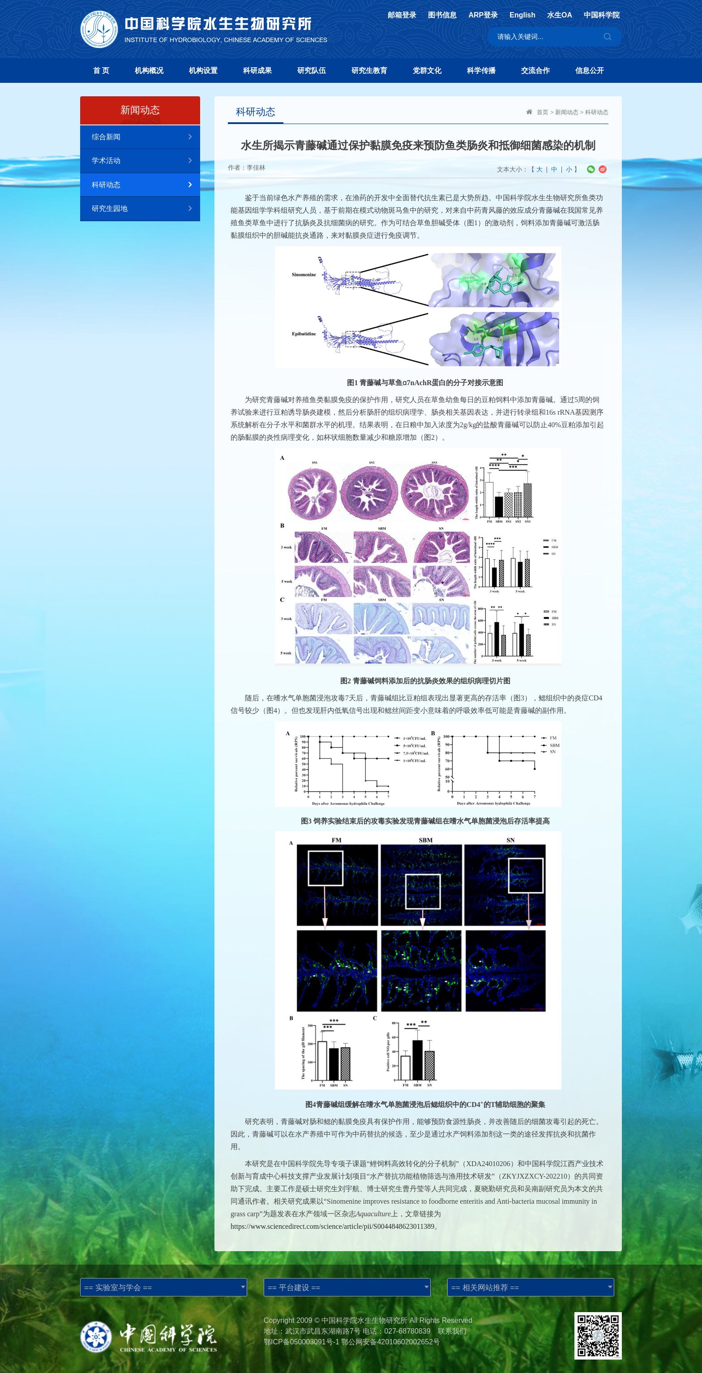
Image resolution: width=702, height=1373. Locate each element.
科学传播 (481, 70)
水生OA (559, 15)
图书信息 (442, 15)
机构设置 (203, 70)
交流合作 (535, 70)
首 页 (101, 70)
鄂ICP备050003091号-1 (301, 1342)
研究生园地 (146, 209)
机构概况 (149, 70)
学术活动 (146, 161)
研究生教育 (369, 70)
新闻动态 (566, 112)
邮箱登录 (402, 15)
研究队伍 (311, 70)
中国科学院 (602, 15)
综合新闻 (146, 137)
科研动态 (146, 185)
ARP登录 (483, 15)
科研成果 (257, 70)
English (522, 15)
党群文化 (427, 70)
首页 (542, 112)
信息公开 (589, 70)
